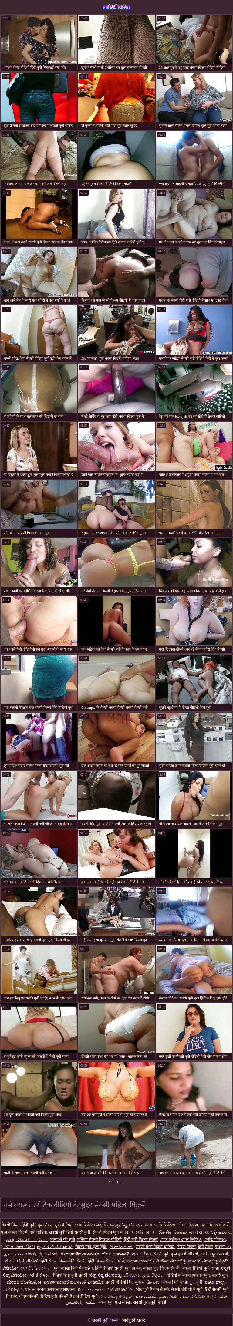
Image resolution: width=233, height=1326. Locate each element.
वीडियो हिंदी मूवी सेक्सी (70, 1275)
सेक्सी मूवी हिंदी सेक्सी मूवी (69, 1232)
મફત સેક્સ (198, 1232)
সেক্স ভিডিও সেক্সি (36, 1268)
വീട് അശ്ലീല (120, 1289)
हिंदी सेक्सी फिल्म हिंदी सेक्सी (63, 1261)
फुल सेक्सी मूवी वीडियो (55, 1225)
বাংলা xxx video (90, 1289)
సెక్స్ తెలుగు (220, 1232)
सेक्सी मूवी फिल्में (116, 8)
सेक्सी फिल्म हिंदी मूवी (18, 1225)
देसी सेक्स (205, 1247)
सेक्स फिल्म (186, 1247)
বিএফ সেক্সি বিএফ (141, 1232)
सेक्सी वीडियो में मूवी (187, 1289)
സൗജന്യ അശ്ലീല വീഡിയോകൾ (95, 1254)
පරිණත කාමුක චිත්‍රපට (143, 1275)
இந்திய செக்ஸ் (173, 1232)
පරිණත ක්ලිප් (204, 1296)
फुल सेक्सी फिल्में (14, 1232)
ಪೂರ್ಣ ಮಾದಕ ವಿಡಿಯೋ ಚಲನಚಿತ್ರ (156, 1261)
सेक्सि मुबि (220, 1275)
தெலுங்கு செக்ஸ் (126, 1225)
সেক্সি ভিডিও (215, 1239)
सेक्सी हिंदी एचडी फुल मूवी (182, 1282)
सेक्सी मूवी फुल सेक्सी (114, 1302)
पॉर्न (121, 1261)
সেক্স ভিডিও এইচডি (91, 1225)
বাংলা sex (223, 1247)
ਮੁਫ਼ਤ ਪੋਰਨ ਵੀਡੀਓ (215, 1225)
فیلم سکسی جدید (151, 1296)
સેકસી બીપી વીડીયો (22, 1261)
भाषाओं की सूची (62, 1239)
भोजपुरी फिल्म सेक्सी (152, 1289)
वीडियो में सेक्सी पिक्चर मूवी (188, 1275)
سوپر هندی (13, 1254)
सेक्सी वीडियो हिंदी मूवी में (124, 1282)
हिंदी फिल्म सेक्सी (102, 1261)
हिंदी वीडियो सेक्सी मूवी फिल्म (118, 1268)
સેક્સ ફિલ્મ (188, 1225)
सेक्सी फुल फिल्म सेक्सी (161, 1268)
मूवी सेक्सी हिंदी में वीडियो (73, 1268)
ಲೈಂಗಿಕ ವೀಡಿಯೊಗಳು (55, 1247)
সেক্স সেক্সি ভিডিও (160, 1225)
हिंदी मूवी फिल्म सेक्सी (141, 1239)
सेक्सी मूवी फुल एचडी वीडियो (176, 1254)
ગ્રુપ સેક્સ (141, 1254)
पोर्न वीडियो (38, 1232)
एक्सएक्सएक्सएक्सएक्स (56, 1289)
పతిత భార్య (214, 1282)
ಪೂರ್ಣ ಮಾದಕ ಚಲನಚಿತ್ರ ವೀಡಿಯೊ (73, 1282)
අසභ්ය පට (179, 1296)
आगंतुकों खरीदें (133, 1320)
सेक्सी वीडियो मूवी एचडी (200, 1268)
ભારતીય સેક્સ (122, 1247)
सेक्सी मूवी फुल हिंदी (91, 1247)
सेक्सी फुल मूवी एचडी (149, 1302)
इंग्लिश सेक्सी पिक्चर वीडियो (99, 1239)
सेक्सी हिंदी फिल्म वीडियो (155, 1247)
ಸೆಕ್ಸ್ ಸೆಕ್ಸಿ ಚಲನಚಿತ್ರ (105, 1275)
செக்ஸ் (153, 1282)
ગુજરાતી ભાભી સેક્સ (18, 1247)
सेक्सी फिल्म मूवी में (108, 1232)
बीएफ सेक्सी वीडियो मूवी (38, 1296)
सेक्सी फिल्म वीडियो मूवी (79, 1296)
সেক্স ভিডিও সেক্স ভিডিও (181, 1239)
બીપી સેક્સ (40, 1275)
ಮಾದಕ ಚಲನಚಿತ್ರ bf (24, 1282)
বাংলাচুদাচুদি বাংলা (42, 1254)
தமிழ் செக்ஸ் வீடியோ (27, 1239)
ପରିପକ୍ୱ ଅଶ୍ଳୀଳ (19, 1289)
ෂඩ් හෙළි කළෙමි (117, 1296)
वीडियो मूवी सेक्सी (214, 1254)
